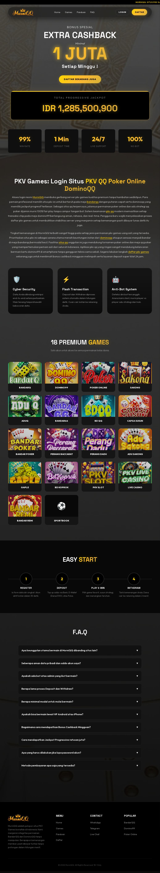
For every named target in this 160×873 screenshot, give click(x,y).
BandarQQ (129, 824)
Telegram (95, 830)
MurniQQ (38, 197)
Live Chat (94, 836)
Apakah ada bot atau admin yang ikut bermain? (79, 678)
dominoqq (106, 237)
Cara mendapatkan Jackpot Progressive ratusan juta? (79, 742)
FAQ (88, 12)
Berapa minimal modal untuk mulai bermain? (79, 703)
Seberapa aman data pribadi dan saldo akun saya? (79, 665)
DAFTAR (137, 12)
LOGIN (115, 12)
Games (64, 12)
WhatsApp (95, 824)
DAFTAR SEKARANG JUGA (80, 79)
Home (53, 12)
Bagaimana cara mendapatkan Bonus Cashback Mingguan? (79, 729)
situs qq (63, 242)
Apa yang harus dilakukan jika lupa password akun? (79, 755)
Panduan (76, 12)
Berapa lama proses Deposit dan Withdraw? (79, 691)
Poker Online (130, 836)
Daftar (59, 842)
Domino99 (129, 830)
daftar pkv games (138, 251)
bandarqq (92, 201)
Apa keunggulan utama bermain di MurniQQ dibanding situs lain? (79, 652)
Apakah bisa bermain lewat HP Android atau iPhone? (79, 716)
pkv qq (110, 211)
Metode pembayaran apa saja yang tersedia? (79, 767)
